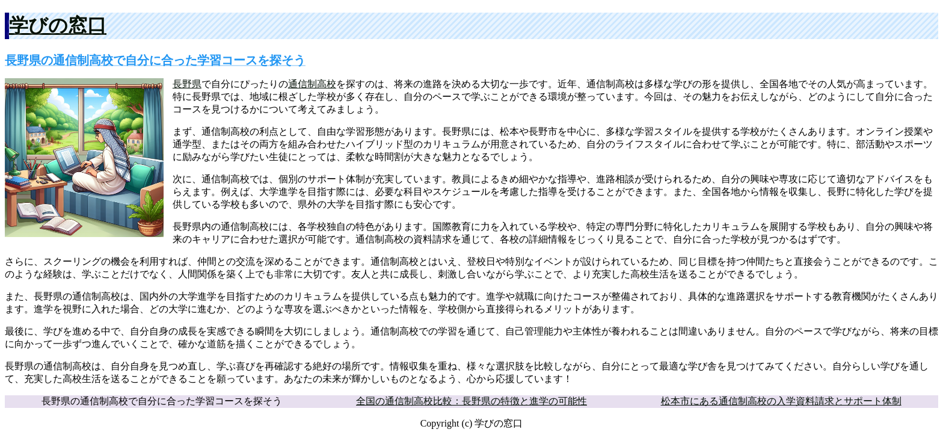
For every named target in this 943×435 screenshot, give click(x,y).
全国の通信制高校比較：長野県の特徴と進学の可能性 (471, 401)
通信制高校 (312, 84)
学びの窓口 (57, 25)
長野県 (187, 84)
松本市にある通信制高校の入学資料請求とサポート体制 (781, 401)
